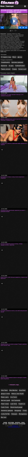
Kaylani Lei (22, 403)
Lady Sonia (13, 403)
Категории (11, 422)
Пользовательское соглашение (16, 424)
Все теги (3, 417)
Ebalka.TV (15, 425)
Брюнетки (4, 65)
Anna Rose (22, 390)
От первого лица (6, 57)
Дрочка (20, 57)
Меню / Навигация (7, 6)
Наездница (18, 410)
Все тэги (5, 424)
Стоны (25, 410)
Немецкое (14, 414)
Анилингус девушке (7, 410)
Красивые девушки (17, 62)
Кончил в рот (22, 69)
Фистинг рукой (5, 400)
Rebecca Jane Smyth (18, 393)
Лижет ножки (5, 403)
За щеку (11, 65)
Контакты (17, 422)
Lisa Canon (13, 397)
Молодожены (23, 414)
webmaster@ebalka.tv (14, 427)
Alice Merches (13, 390)
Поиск (23, 422)
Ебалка (5, 422)
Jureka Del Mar (5, 414)
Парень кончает (5, 69)
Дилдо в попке (5, 393)
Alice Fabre (4, 390)
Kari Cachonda (16, 400)
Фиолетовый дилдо (16, 407)
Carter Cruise (5, 407)
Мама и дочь (5, 397)
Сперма (14, 69)
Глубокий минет (20, 65)
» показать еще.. (14, 384)
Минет (14, 57)
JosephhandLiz (5, 62)
